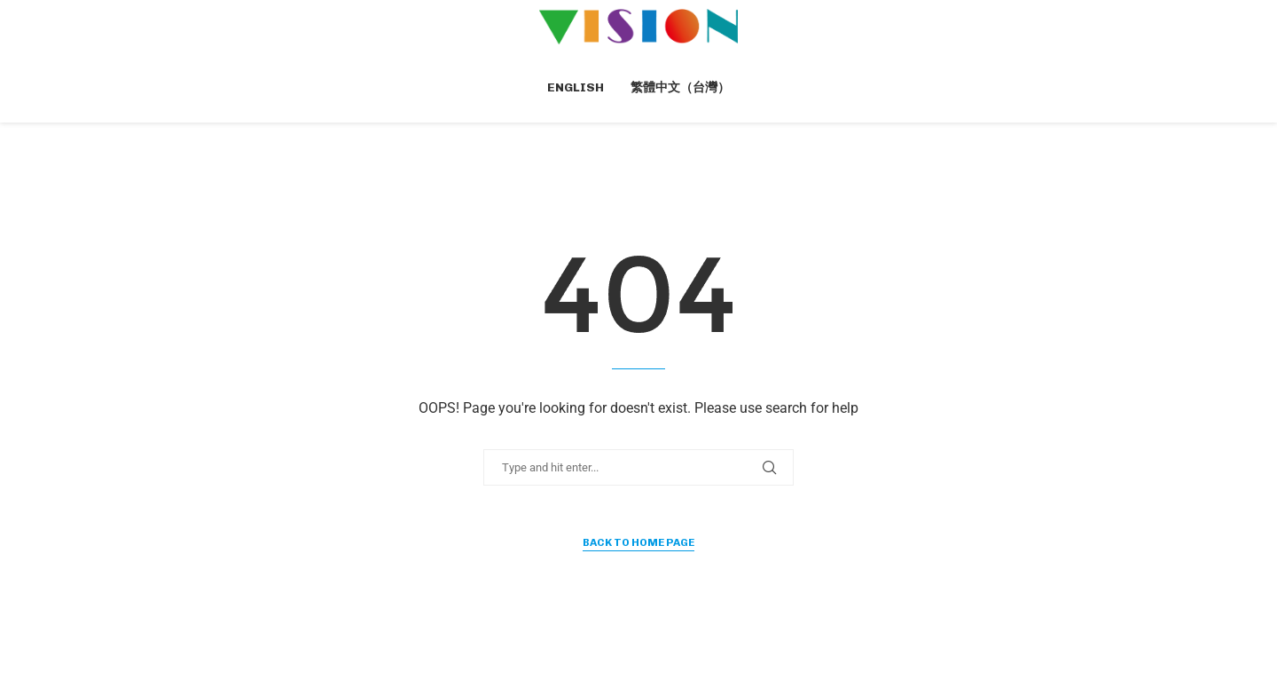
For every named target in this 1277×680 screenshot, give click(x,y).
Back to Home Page (638, 542)
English (575, 87)
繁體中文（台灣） (680, 87)
